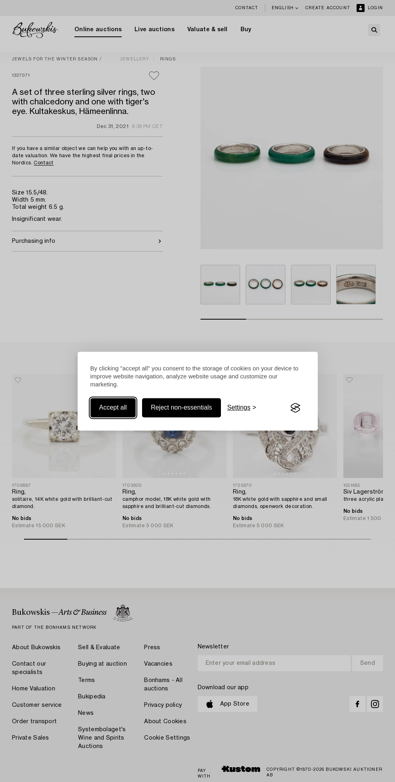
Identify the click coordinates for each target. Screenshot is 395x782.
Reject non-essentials (181, 407)
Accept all (113, 407)
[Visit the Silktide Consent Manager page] (295, 408)
